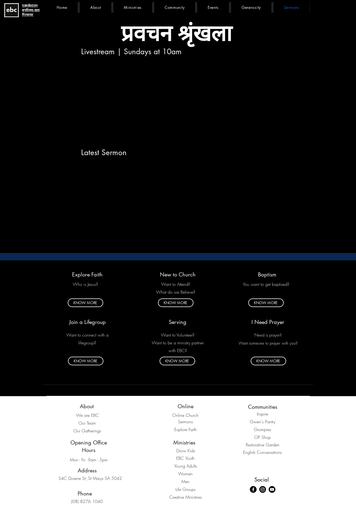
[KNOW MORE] (85, 302)
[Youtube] (272, 489)
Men (185, 481)
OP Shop (262, 437)
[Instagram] (262, 489)
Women (185, 474)
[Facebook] (253, 489)
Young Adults (185, 466)
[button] (95, 7)
